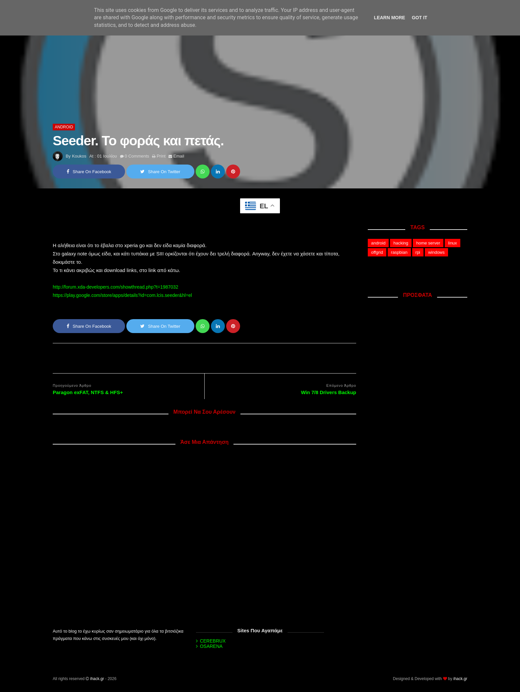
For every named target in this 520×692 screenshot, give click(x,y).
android (64, 127)
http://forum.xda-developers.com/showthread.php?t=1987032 (115, 287)
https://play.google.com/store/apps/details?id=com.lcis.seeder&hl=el (122, 295)
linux (452, 243)
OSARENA (211, 646)
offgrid (377, 252)
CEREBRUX (213, 641)
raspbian (399, 252)
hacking (400, 243)
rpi (418, 252)
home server (428, 243)
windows (436, 252)
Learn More (389, 17)
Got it (419, 17)
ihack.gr (97, 678)
